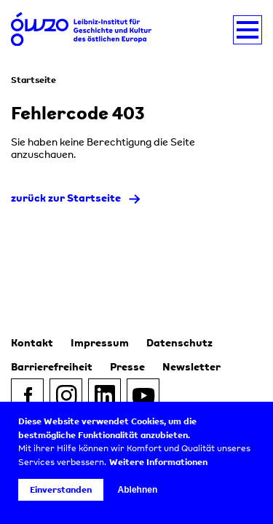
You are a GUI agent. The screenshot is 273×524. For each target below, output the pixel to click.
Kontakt (32, 342)
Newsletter (191, 366)
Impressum (100, 342)
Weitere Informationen (158, 462)
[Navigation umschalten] (247, 29)
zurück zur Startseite (66, 197)
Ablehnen (138, 490)
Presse (127, 366)
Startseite (33, 79)
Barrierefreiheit (51, 366)
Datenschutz (179, 342)
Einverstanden (61, 489)
